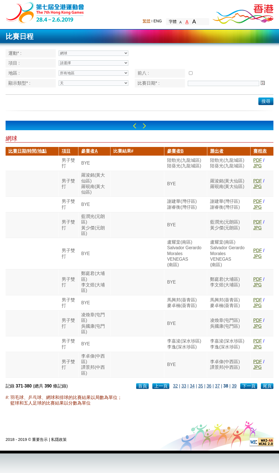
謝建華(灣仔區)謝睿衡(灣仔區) (182, 204)
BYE (85, 163)
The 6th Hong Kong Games (45, 12)
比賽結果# (123, 151)
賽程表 (260, 151)
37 (217, 386)
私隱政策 (59, 439)
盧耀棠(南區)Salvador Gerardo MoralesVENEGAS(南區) (184, 253)
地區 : (14, 73)
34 (192, 386)
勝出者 (216, 151)
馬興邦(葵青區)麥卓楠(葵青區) (182, 303)
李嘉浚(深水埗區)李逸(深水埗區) (184, 344)
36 (208, 386)
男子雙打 (68, 163)
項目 (66, 151)
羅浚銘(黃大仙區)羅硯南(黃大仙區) (93, 183)
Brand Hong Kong (242, 12)
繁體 (146, 21)
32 (175, 386)
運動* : (14, 53)
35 (200, 386)
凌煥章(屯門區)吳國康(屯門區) (93, 323)
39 (234, 386)
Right (144, 126)
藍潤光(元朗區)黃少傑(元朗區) (93, 225)
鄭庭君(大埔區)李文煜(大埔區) (93, 282)
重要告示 (40, 439)
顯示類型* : (19, 83)
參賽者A (89, 151)
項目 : (14, 63)
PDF (257, 160)
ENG (157, 21)
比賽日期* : (149, 83)
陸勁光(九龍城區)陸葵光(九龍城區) (184, 163)
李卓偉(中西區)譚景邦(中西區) (93, 364)
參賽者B (175, 151)
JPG (257, 165)
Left (134, 126)
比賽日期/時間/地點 (27, 151)
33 (183, 386)
